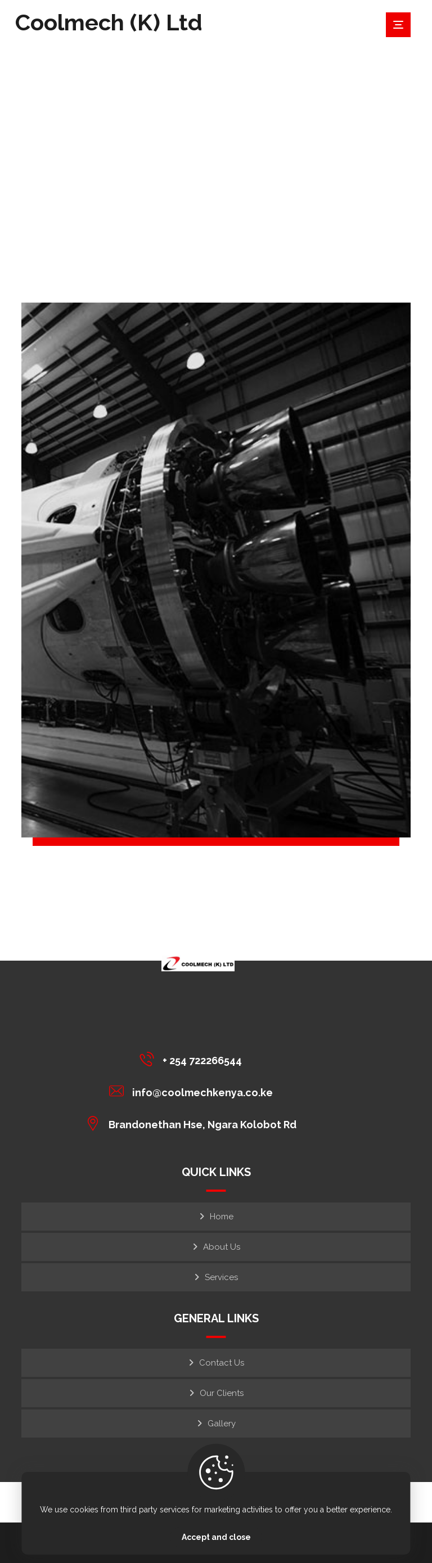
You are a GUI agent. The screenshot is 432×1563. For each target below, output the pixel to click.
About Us (221, 1247)
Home (221, 1216)
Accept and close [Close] (216, 1537)
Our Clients (222, 1393)
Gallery (222, 1423)
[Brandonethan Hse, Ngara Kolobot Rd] (193, 1123)
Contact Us (221, 1363)
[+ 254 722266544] (193, 1059)
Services (221, 1277)
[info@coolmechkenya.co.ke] (193, 1091)
